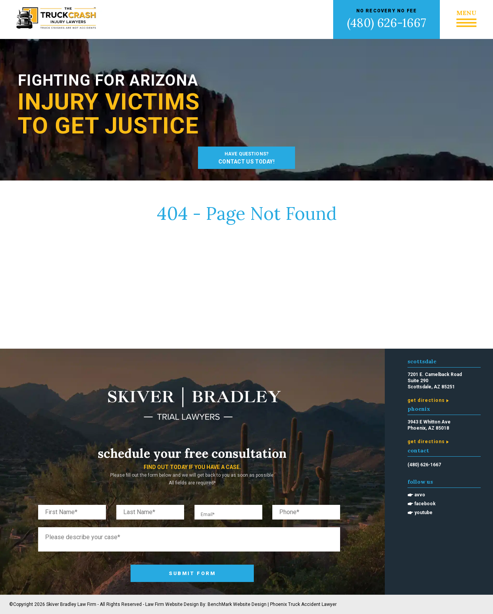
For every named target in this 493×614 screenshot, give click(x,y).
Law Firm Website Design (172, 604)
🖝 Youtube (420, 512)
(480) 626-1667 (386, 23)
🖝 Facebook (421, 503)
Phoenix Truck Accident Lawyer (303, 604)
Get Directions (426, 400)
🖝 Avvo (416, 495)
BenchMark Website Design (237, 604)
